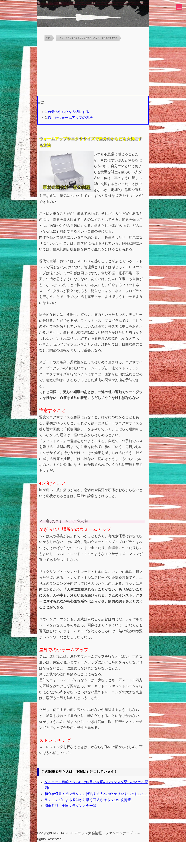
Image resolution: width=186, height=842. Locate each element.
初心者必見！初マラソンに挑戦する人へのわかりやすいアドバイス (96, 794)
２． (42, 521)
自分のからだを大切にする (68, 112)
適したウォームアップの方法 (70, 117)
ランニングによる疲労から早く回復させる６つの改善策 (88, 800)
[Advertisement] (93, 68)
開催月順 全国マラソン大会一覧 (70, 806)
